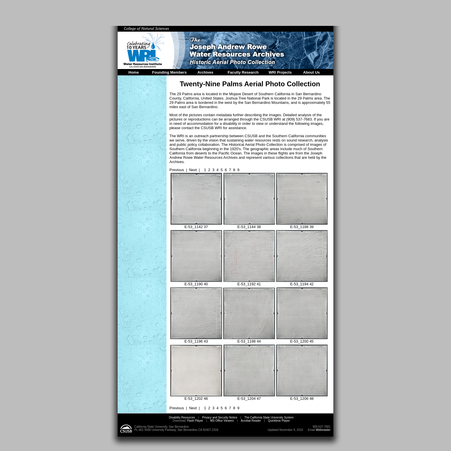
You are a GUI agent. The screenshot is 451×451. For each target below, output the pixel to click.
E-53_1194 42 (302, 282)
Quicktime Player (279, 420)
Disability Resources (182, 417)
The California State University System (269, 417)
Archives (205, 72)
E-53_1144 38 (249, 225)
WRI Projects (280, 72)
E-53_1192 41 (249, 282)
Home (134, 72)
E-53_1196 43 (196, 339)
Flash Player (194, 420)
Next (193, 170)
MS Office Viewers (222, 420)
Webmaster (323, 429)
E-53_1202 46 (196, 397)
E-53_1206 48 (302, 397)
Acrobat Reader (251, 420)
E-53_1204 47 (249, 397)
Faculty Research (243, 72)
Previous (176, 170)
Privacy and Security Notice (219, 417)
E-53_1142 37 (196, 225)
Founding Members (169, 72)
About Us (311, 72)
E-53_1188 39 (302, 225)
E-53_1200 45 (302, 339)
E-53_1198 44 (249, 339)
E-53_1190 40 (196, 282)
